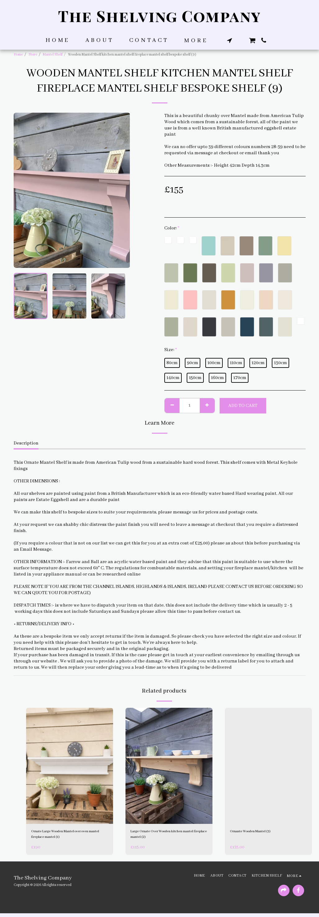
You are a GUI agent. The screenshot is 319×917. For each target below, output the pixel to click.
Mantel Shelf (52, 54)
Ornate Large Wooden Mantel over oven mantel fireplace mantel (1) (67, 836)
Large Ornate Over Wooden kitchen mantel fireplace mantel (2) (167, 836)
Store (33, 54)
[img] (69, 766)
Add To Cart (242, 406)
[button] (229, 40)
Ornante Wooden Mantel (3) (259, 832)
